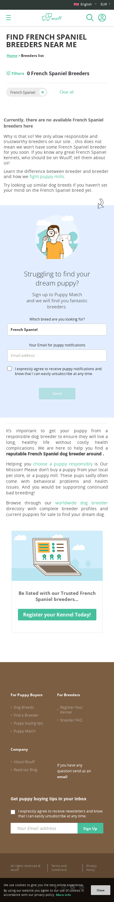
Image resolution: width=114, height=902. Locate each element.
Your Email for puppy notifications (57, 344)
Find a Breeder (26, 715)
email (62, 776)
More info (63, 895)
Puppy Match (25, 730)
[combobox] (57, 330)
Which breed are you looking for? (57, 319)
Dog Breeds (24, 707)
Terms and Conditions (59, 868)
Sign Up (90, 828)
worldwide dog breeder (81, 503)
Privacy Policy (91, 868)
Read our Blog (25, 769)
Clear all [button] (67, 92)
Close (101, 890)
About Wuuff (24, 761)
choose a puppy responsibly (63, 464)
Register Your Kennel (71, 709)
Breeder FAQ (71, 720)
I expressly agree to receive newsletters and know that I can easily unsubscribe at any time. (60, 813)
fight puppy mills (46, 176)
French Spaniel (22, 92)
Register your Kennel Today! (57, 614)
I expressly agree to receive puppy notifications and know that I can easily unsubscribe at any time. (58, 371)
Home (12, 55)
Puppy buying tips (28, 723)
